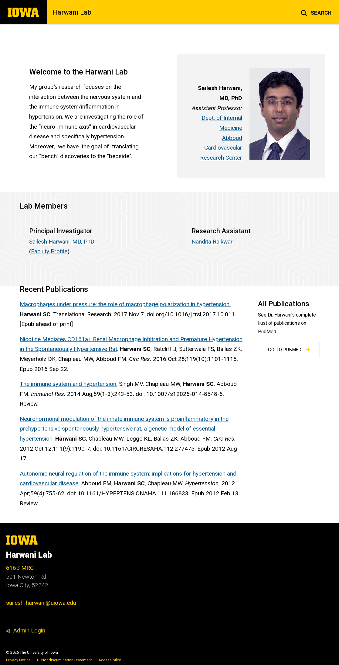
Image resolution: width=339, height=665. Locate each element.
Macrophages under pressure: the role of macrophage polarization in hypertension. (125, 304)
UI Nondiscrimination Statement (64, 660)
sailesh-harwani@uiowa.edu (41, 602)
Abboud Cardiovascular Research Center (221, 147)
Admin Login (29, 630)
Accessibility (109, 660)
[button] (316, 12)
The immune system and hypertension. (68, 383)
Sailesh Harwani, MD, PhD (61, 241)
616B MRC (20, 567)
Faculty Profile (49, 251)
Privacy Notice (18, 660)
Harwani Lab (72, 12)
